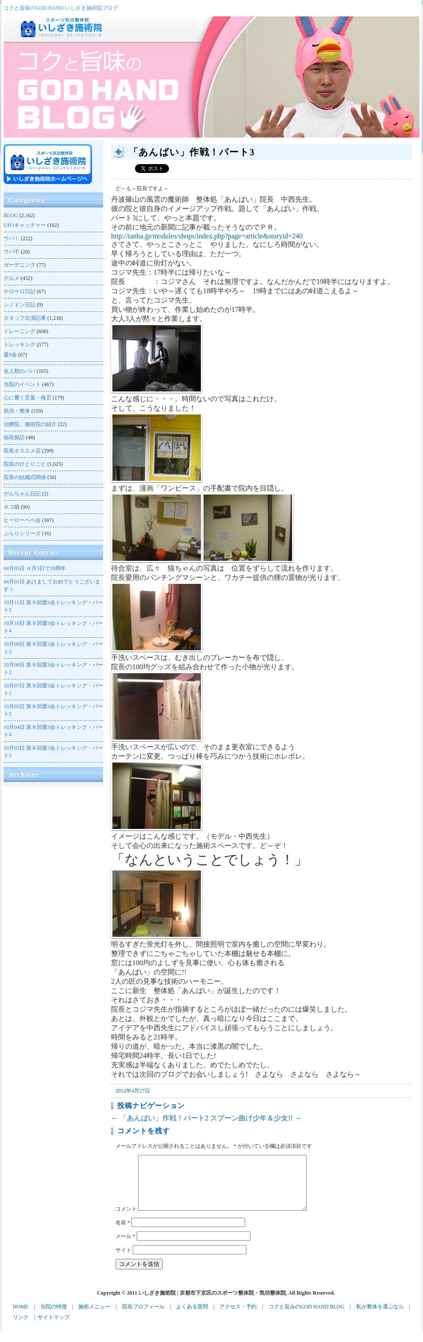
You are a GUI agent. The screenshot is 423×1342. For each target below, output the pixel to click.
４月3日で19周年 (35, 568)
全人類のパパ (19, 371)
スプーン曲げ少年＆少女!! (256, 1118)
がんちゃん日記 (22, 494)
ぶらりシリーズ (22, 533)
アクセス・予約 (238, 1317)
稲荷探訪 (14, 437)
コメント (126, 1219)
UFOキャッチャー (25, 225)
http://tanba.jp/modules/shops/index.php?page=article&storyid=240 (207, 236)
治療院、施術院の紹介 (30, 424)
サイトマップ (53, 1328)
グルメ (11, 278)
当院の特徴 (53, 1317)
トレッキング (19, 344)
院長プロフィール (143, 1317)
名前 (122, 1233)
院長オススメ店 (22, 451)
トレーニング (19, 331)
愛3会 (10, 355)
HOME (20, 1317)
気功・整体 (17, 411)
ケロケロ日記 (19, 291)
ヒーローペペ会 (22, 520)
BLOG (11, 215)
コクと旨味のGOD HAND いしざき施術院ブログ (61, 8)
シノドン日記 (19, 305)
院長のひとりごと (25, 464)
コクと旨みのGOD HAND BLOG (306, 1317)
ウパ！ (11, 238)
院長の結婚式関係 (25, 477)
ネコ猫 (11, 507)
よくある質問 (192, 1317)
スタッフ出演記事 (25, 318)
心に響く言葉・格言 (27, 398)
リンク (21, 1328)
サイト (123, 1261)
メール (125, 1247)
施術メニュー (94, 1317)
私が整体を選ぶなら (380, 1317)
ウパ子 (11, 252)
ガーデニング (19, 265)
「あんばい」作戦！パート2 (159, 1118)
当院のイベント (22, 384)
